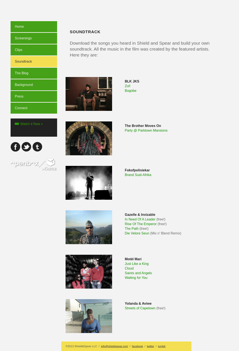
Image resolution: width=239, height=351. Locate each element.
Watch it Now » (31, 124)
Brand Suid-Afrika (138, 175)
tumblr (162, 346)
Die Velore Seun (137, 233)
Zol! (127, 86)
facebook (137, 346)
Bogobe (130, 90)
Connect (21, 108)
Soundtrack (23, 61)
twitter (150, 346)
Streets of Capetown (140, 308)
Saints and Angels (138, 273)
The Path (132, 228)
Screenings (23, 38)
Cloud (129, 268)
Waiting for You (136, 277)
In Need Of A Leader (140, 219)
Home (19, 26)
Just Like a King (137, 264)
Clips (18, 50)
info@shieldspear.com (114, 346)
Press (19, 96)
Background (24, 85)
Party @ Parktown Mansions (146, 130)
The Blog (21, 73)
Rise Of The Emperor (141, 224)
